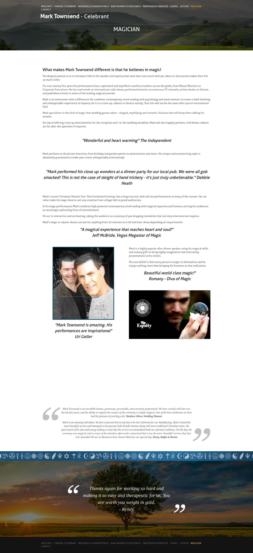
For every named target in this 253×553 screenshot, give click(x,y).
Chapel (174, 6)
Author (184, 6)
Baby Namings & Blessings (126, 6)
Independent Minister (155, 6)
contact (46, 9)
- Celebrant (74, 16)
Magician (196, 6)
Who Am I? (46, 6)
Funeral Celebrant (65, 6)
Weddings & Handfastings (93, 6)
